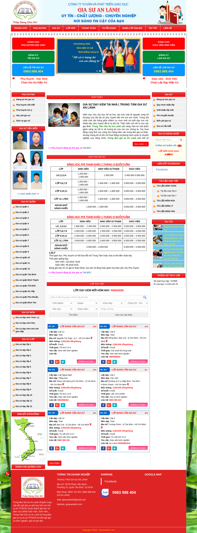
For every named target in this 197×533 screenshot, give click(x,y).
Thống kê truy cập (168, 275)
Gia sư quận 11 (23, 263)
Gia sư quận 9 (22, 252)
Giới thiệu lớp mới (165, 110)
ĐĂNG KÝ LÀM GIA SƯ (163, 56)
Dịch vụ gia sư (23, 121)
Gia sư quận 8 (22, 246)
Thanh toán (89, 28)
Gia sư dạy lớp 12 (24, 406)
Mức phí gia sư (164, 121)
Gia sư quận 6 (22, 235)
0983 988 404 (115, 400)
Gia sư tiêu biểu (28, 128)
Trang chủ (20, 28)
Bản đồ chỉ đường (28, 414)
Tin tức (153, 28)
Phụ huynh (39, 28)
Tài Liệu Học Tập (168, 181)
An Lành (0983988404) (119, 443)
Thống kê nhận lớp (168, 145)
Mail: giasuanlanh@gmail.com (71, 499)
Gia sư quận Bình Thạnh (27, 280)
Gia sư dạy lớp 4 (23, 361)
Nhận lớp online (132, 28)
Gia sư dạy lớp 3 (23, 355)
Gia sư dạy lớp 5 (23, 367)
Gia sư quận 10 (23, 257)
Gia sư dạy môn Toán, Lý (27, 317)
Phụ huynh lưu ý (24, 110)
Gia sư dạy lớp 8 (23, 384)
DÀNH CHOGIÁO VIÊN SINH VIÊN (164, 43)
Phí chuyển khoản (165, 115)
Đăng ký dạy (86, 361)
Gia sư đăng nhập (168, 133)
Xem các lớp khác (123, 315)
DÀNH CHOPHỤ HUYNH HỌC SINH (33, 43)
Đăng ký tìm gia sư (25, 99)
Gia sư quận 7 (22, 240)
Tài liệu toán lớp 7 (168, 195)
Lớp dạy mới (97, 284)
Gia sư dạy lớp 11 (24, 401)
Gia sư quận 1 (22, 207)
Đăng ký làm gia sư (166, 99)
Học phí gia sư (23, 115)
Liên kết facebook (168, 163)
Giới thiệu (97, 97)
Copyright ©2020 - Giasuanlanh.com (98, 530)
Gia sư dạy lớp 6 (23, 372)
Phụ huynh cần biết (25, 105)
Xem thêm (54, 463)
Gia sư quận (28, 201)
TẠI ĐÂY (87, 148)
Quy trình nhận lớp (165, 105)
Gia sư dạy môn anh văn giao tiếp (27, 330)
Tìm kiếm (73, 315)
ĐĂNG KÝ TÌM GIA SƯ (33, 56)
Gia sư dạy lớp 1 (23, 344)
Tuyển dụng (109, 28)
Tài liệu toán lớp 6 (168, 191)
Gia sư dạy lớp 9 (23, 389)
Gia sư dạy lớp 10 (24, 395)
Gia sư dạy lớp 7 (23, 378)
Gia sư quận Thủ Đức (26, 286)
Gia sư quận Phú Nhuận (27, 297)
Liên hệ (167, 28)
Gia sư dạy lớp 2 (23, 350)
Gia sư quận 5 (22, 229)
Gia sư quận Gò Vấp (25, 291)
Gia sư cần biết (164, 126)
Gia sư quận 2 (22, 212)
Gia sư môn (28, 312)
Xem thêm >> (140, 144)
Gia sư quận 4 (22, 223)
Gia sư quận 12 (23, 269)
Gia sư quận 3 (22, 218)
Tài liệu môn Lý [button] (165, 206)
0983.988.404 (33, 71)
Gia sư (56, 28)
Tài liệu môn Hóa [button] (166, 200)
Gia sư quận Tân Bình (26, 274)
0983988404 (114, 357)
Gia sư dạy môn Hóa (25, 323)
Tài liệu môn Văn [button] (166, 211)
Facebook (162, 169)
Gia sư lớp (28, 339)
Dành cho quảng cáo (28, 467)
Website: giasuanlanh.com (69, 504)
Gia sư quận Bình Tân (26, 302)
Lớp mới (70, 28)
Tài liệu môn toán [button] (166, 186)
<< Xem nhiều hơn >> (28, 194)
